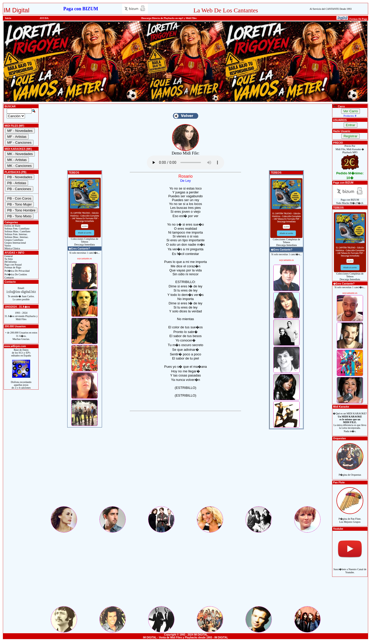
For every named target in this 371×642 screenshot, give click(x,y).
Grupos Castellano (13, 239)
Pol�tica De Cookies (15, 274)
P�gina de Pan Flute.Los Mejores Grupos (349, 517)
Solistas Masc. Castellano (17, 231)
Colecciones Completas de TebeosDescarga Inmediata (85, 240)
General (8, 256)
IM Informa (10, 261)
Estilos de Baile (12, 225)
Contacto (9, 277)
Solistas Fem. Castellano (16, 228)
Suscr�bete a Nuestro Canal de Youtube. (349, 568)
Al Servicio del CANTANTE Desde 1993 (331, 8)
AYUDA (44, 18)
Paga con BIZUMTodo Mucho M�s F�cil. (350, 200)
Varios (7, 245)
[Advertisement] (185, 469)
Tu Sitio (8, 259)
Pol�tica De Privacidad (17, 270)
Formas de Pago (12, 267)
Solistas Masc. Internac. (16, 237)
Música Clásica (12, 248)
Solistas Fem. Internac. (16, 234)
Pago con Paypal (13, 264)
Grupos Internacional (15, 242)
